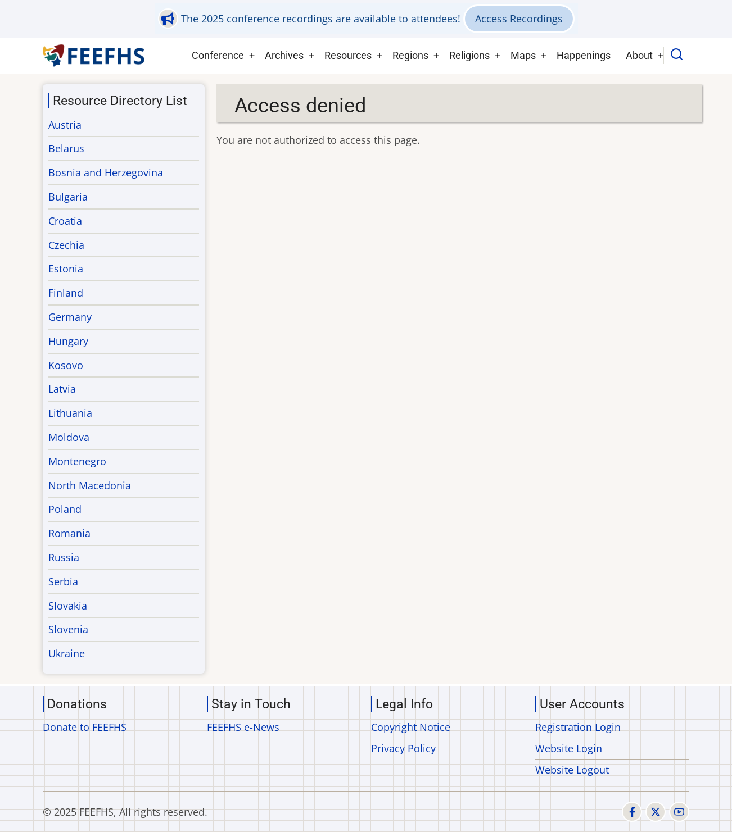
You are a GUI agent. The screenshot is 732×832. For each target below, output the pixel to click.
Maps (523, 55)
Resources (348, 55)
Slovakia (67, 605)
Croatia (65, 221)
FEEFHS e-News (243, 727)
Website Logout (572, 769)
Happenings (584, 55)
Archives (284, 55)
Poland (65, 509)
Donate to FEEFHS (84, 727)
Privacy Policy (403, 748)
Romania (69, 533)
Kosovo (65, 365)
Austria (65, 124)
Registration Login (578, 727)
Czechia (66, 245)
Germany (70, 317)
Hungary (68, 341)
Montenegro (77, 461)
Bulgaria (68, 196)
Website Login (568, 748)
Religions (469, 55)
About (639, 55)
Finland (65, 292)
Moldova (68, 437)
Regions (410, 55)
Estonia (65, 268)
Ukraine (66, 653)
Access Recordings (519, 18)
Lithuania (70, 413)
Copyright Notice (410, 727)
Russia (63, 557)
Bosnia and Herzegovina (105, 172)
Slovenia (68, 629)
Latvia (62, 388)
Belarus (66, 148)
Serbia (63, 581)
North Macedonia (89, 485)
